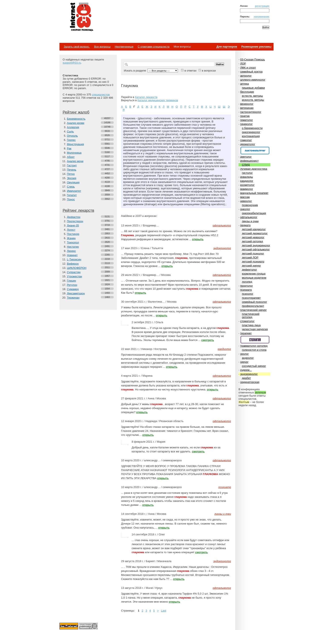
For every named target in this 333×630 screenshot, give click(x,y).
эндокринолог (249, 374)
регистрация (262, 5)
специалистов (101, 94)
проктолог (246, 285)
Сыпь (70, 131)
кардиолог (246, 180)
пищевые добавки (253, 87)
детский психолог (253, 253)
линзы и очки (250, 221)
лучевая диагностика (253, 168)
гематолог (246, 120)
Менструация (75, 144)
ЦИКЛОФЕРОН (76, 267)
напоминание (261, 16)
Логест (71, 229)
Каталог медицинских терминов (157, 100)
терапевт (246, 333)
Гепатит (72, 195)
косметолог (247, 185)
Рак (69, 148)
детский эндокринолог (256, 245)
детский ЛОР (250, 257)
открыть (197, 239)
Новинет (72, 255)
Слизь (71, 186)
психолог (247, 293)
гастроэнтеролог (250, 112)
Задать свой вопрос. (77, 46)
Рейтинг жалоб (76, 112)
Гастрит (72, 165)
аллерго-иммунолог (252, 79)
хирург (244, 361)
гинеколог (246, 124)
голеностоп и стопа (254, 349)
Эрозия (71, 178)
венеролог (246, 103)
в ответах (191, 70)
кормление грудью (253, 273)
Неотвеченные (124, 46)
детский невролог (253, 237)
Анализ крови (75, 123)
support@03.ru (72, 62)
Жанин (71, 238)
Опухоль (72, 135)
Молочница (74, 152)
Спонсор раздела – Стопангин (255, 339)
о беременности (252, 128)
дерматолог (247, 144)
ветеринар (247, 107)
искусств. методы (253, 99)
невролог (246, 201)
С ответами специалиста (153, 46)
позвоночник (250, 205)
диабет (246, 378)
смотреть (207, 340)
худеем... (246, 370)
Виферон (73, 263)
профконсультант (253, 305)
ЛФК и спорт (248, 67)
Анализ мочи (75, 161)
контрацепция (251, 136)
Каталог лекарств (146, 97)
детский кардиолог (254, 229)
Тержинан (73, 297)
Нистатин (73, 246)
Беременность (76, 118)
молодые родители (254, 277)
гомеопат (246, 140)
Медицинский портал (81, 17)
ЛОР (243, 63)
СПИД (246, 164)
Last (163, 610)
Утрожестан (74, 276)
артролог (246, 75)
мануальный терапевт (254, 193)
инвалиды (246, 176)
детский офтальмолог (256, 249)
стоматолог (247, 321)
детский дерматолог (255, 233)
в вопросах (209, 70)
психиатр (246, 289)
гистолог (247, 172)
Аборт (71, 157)
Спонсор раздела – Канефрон (255, 150)
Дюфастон (73, 217)
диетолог (246, 156)
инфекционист (249, 160)
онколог (245, 209)
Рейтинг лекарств (78, 210)
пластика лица (251, 325)
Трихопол (73, 242)
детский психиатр (253, 261)
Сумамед (73, 289)
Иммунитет (74, 190)
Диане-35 (73, 225)
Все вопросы (102, 46)
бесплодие (247, 91)
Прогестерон (75, 221)
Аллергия (73, 127)
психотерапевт (251, 297)
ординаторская (249, 382)
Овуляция (73, 182)
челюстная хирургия (255, 329)
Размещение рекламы (256, 46)
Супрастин (73, 272)
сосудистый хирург (254, 366)
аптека (244, 83)
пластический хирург (253, 309)
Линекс (71, 251)
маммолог (246, 189)
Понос (71, 199)
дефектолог (249, 269)
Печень (71, 169)
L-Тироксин (74, 259)
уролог (244, 353)
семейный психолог (254, 301)
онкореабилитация (254, 213)
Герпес (71, 140)
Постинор (73, 234)
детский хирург (251, 265)
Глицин (71, 280)
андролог (248, 357)
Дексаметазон (76, 293)
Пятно (71, 173)
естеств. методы (252, 95)
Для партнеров (226, 46)
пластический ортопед (250, 315)
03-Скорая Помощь (252, 59)
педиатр (245, 225)
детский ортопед (252, 241)
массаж (245, 197)
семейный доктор (251, 71)
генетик (245, 116)
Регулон (72, 284)
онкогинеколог (251, 132)
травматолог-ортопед (254, 345)
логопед (247, 281)
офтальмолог (248, 217)
